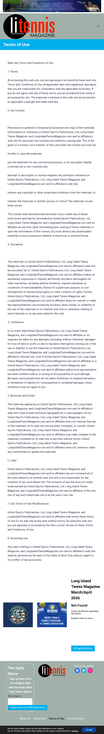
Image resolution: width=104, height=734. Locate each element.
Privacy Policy (76, 718)
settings (74, 731)
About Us (25, 718)
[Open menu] (98, 26)
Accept (89, 729)
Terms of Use (56, 718)
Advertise (39, 718)
